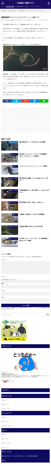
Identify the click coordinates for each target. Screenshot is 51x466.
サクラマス (15, 154)
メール (3, 290)
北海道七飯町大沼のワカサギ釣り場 (30, 226)
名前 (2, 283)
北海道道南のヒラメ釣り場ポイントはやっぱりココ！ (34, 191)
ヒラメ (15, 166)
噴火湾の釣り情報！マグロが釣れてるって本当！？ (33, 179)
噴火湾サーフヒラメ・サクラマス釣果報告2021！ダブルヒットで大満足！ (33, 155)
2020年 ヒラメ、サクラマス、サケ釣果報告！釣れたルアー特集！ (34, 239)
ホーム (3, 6)
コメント (3, 259)
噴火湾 (41, 20)
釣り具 (26, 6)
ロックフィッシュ (34, 20)
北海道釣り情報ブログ (25, 3)
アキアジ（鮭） (14, 202)
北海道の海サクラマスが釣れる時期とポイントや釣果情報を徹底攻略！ (21, 456)
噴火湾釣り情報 (10, 6)
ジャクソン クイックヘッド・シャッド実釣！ (33, 166)
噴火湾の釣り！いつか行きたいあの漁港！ (33, 142)
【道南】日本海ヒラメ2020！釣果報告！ (32, 214)
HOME (4, 10)
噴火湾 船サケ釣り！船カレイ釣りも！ (31, 202)
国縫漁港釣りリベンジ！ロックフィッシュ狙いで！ (31, 10)
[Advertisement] (25, 119)
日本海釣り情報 (19, 6)
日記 (5, 460)
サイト (3, 297)
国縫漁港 (45, 20)
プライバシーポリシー (35, 6)
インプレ (6, 447)
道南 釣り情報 (24, 20)
